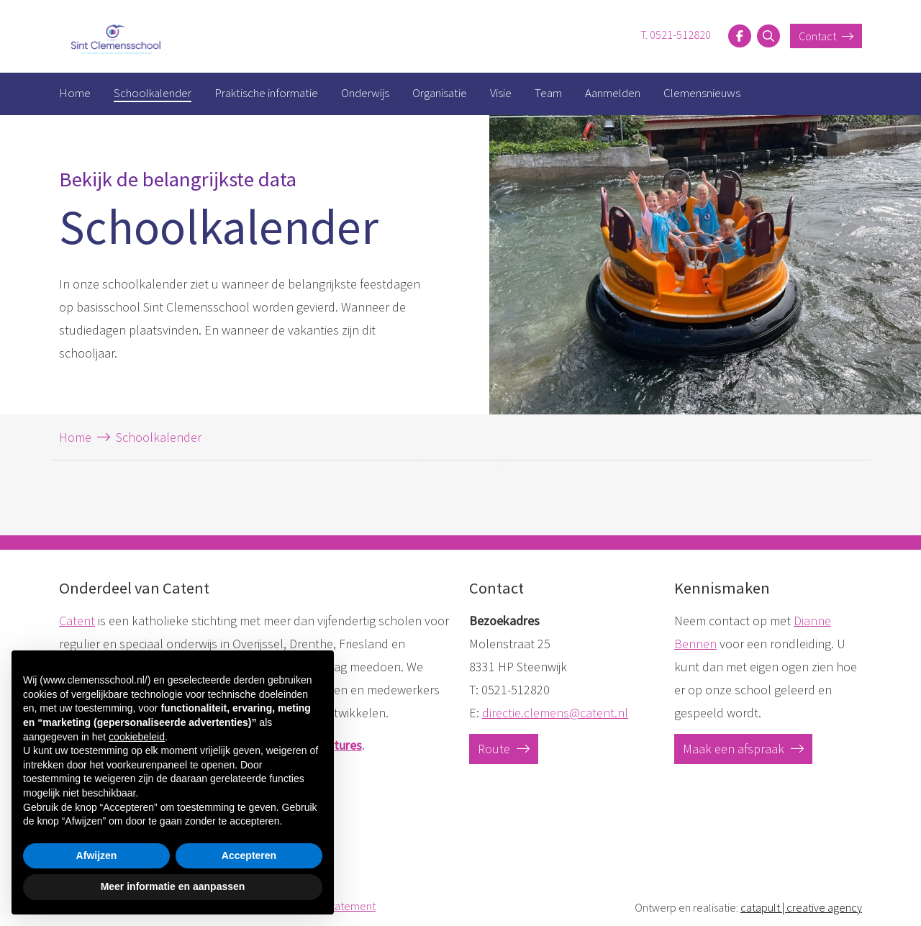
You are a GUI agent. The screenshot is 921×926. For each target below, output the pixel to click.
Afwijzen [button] (96, 855)
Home (75, 93)
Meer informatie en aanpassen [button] (173, 886)
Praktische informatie (266, 93)
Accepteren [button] (249, 855)
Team (548, 93)
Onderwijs (365, 93)
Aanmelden (612, 93)
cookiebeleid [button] (137, 737)
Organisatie (439, 93)
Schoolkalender (152, 93)
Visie (501, 93)
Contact (826, 36)
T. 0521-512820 (675, 34)
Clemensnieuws (701, 93)
